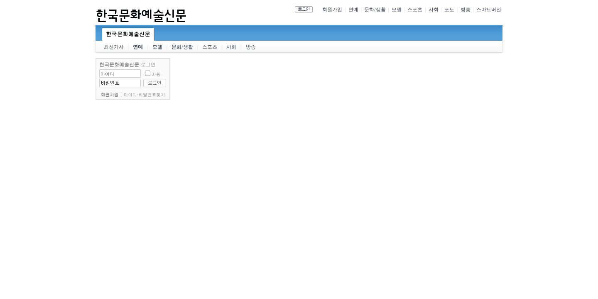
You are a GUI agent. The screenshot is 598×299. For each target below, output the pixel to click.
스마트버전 (488, 9)
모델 (397, 9)
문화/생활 (374, 9)
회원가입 (332, 9)
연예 (353, 9)
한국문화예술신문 (128, 34)
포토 (449, 9)
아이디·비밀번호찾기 (144, 94)
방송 (466, 9)
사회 (434, 9)
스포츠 (414, 9)
